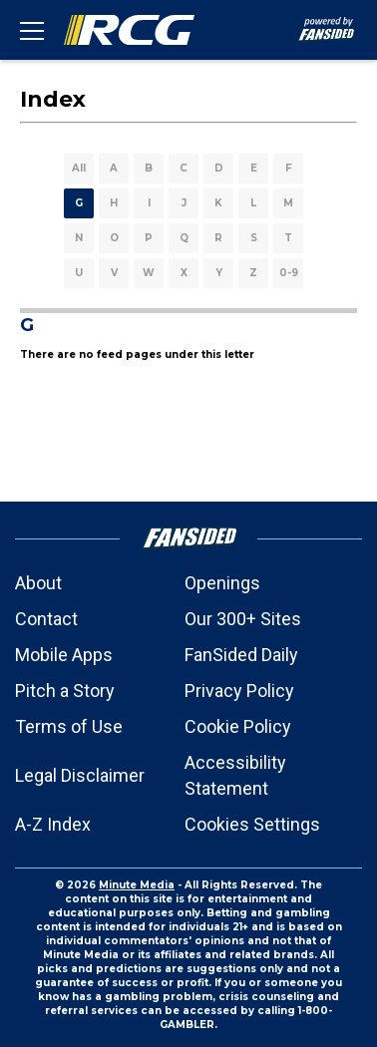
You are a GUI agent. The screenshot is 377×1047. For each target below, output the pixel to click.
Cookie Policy (238, 726)
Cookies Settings (252, 824)
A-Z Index (53, 824)
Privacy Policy (239, 690)
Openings (222, 582)
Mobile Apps (64, 654)
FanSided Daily (241, 654)
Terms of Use (69, 726)
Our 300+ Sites (243, 618)
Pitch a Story (65, 690)
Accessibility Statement (235, 775)
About (38, 582)
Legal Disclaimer (80, 775)
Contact (46, 618)
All (79, 168)
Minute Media (137, 884)
